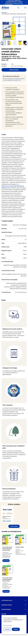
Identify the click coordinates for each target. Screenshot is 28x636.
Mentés (7, 629)
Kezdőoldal (3, 12)
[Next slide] (26, 43)
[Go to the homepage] (5, 8)
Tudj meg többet (7, 625)
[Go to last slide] (1, 43)
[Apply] (18, 8)
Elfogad (16, 629)
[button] (3, 43)
